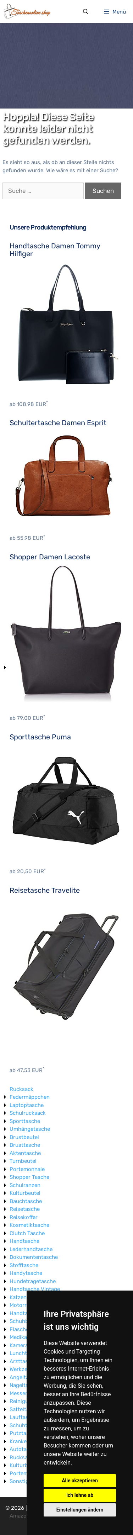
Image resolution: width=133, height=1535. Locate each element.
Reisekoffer (24, 1217)
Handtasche (24, 1241)
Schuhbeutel (25, 1321)
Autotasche (24, 1449)
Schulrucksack (28, 1113)
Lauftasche (23, 1417)
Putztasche (24, 1433)
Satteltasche (25, 1409)
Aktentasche (25, 1153)
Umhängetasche (30, 1129)
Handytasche (26, 1273)
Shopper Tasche (29, 1177)
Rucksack (21, 1089)
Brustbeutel (24, 1137)
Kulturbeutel (25, 1193)
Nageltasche (25, 1385)
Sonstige (21, 1481)
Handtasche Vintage (35, 1289)
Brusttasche (25, 1145)
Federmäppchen (30, 1097)
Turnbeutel (23, 1161)
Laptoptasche (27, 1105)
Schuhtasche (26, 1425)
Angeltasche (25, 1377)
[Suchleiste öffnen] (85, 11)
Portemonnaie (27, 1169)
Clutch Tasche (27, 1233)
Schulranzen (25, 1185)
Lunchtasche (25, 1353)
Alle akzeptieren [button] (80, 1480)
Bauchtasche (26, 1201)
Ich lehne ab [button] (79, 1495)
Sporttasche (25, 1121)
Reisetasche (25, 1209)
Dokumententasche (34, 1257)
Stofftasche (24, 1265)
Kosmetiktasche (29, 1225)
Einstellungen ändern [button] (80, 1510)
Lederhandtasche (31, 1249)
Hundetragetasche (33, 1281)
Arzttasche (23, 1361)
